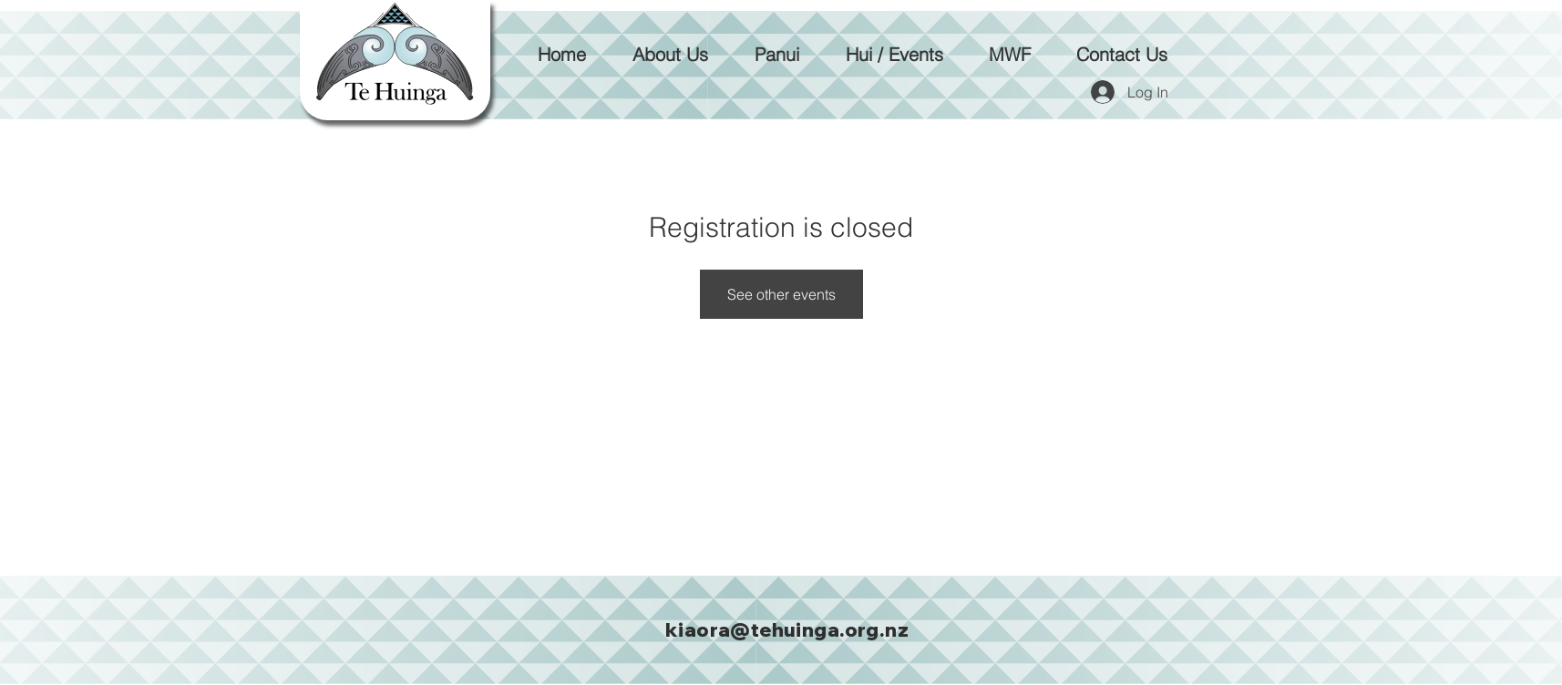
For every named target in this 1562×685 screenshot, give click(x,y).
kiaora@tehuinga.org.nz (787, 629)
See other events (781, 294)
